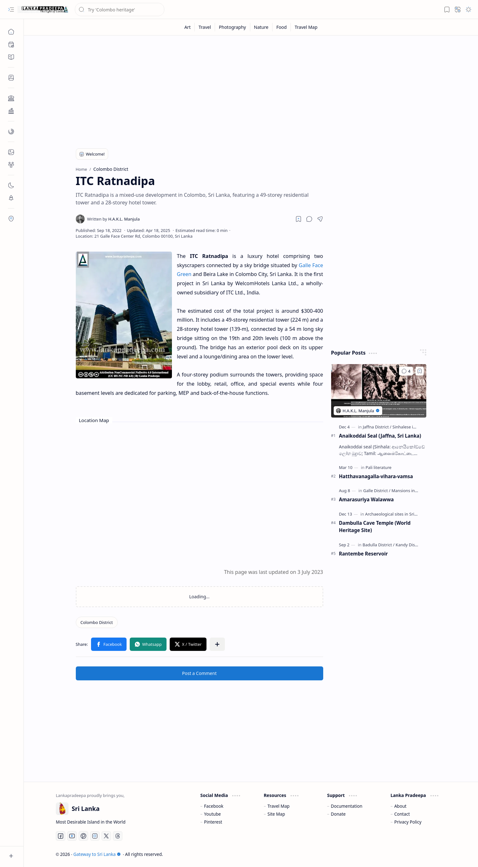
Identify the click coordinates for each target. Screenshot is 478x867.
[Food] (281, 27)
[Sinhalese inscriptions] (413, 427)
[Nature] (261, 27)
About (400, 806)
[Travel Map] (306, 27)
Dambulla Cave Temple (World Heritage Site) (375, 526)
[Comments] (406, 371)
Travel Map (278, 806)
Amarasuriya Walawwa (366, 499)
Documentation (346, 806)
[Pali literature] (378, 467)
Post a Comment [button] (199, 673)
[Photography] (232, 27)
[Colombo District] (97, 622)
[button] (11, 9)
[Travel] (205, 27)
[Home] (11, 31)
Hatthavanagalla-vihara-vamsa (376, 476)
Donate (338, 814)
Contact (402, 814)
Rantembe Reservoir (363, 553)
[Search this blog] (119, 9)
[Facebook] (60, 836)
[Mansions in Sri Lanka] (412, 490)
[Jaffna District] (377, 427)
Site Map (276, 814)
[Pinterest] (83, 836)
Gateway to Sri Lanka (97, 854)
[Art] (187, 27)
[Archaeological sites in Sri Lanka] (397, 514)
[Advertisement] (246, 89)
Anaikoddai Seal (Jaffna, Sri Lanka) (380, 436)
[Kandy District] (409, 545)
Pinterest (213, 822)
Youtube (212, 814)
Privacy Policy (408, 822)
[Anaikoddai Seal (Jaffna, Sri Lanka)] (378, 391)
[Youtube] (72, 836)
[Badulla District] (379, 545)
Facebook (213, 806)
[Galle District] (376, 490)
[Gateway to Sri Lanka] (42, 9)
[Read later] (298, 219)
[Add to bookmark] (420, 371)
